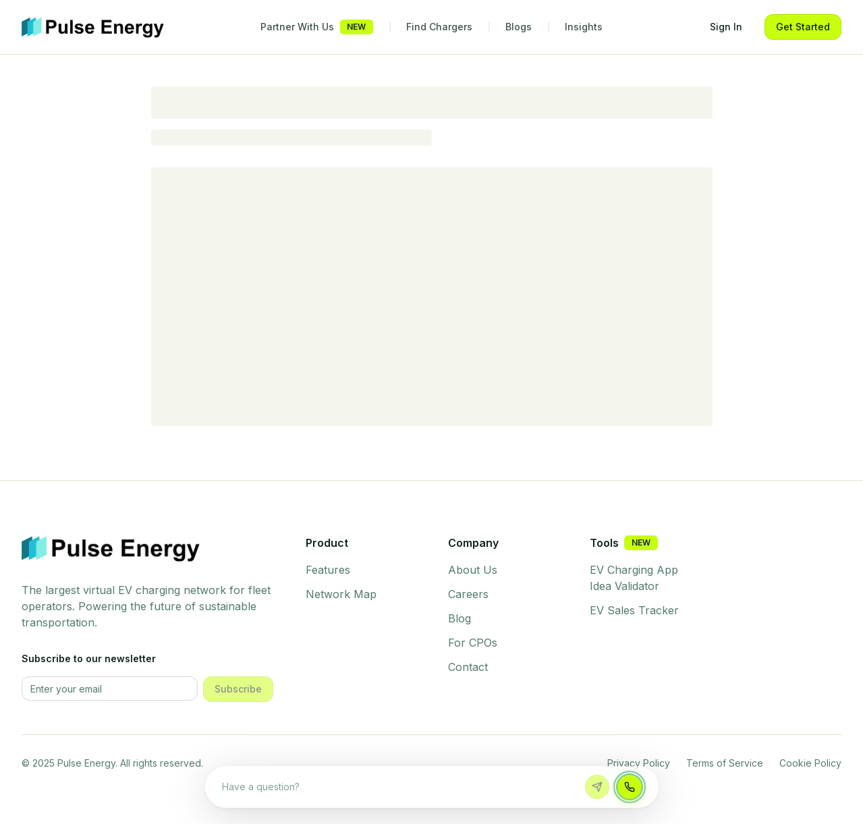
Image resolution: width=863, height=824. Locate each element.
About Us (472, 570)
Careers (468, 594)
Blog (459, 618)
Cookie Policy (810, 763)
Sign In (726, 26)
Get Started (803, 26)
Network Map (341, 594)
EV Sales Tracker (634, 610)
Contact (468, 667)
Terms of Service (724, 763)
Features (328, 570)
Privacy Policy (638, 763)
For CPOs (472, 642)
